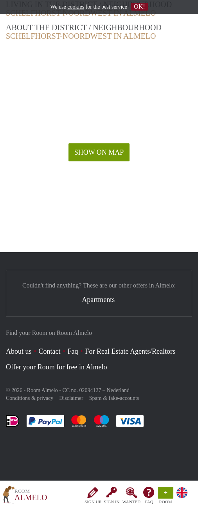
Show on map (99, 152)
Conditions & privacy (29, 398)
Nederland (118, 390)
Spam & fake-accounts (114, 398)
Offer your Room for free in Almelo (56, 367)
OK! (139, 6)
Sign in (112, 501)
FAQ (149, 501)
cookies (75, 7)
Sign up (93, 501)
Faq (73, 351)
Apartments (98, 300)
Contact (50, 351)
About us (19, 351)
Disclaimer (71, 398)
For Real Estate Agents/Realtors (130, 351)
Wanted (131, 501)
